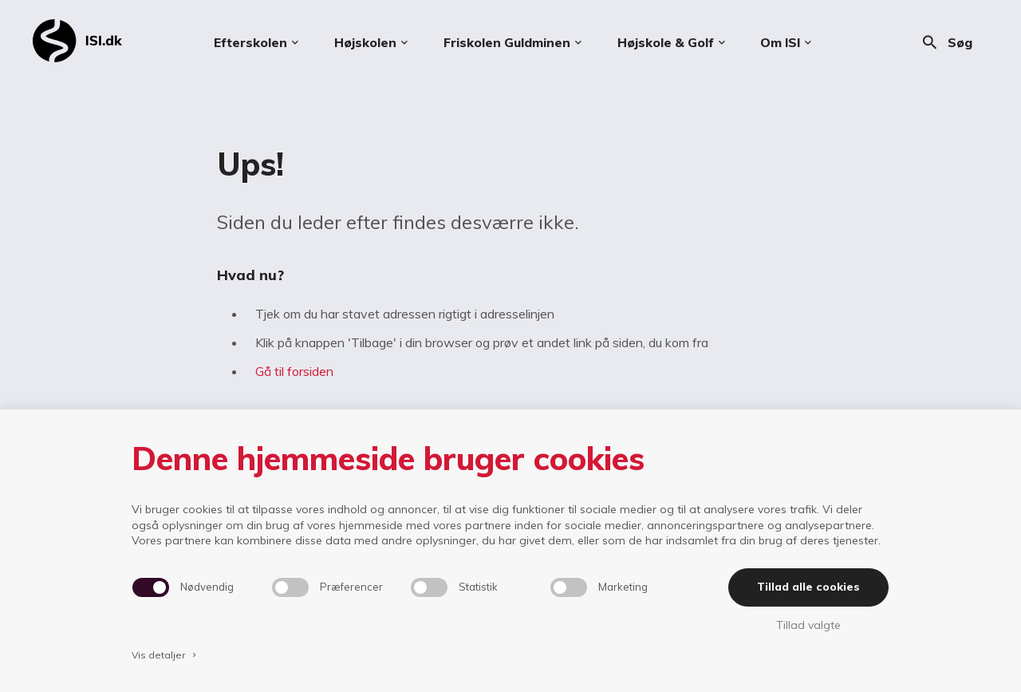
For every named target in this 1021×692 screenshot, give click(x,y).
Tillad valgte (808, 625)
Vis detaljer (165, 655)
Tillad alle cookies (808, 586)
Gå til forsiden (294, 371)
